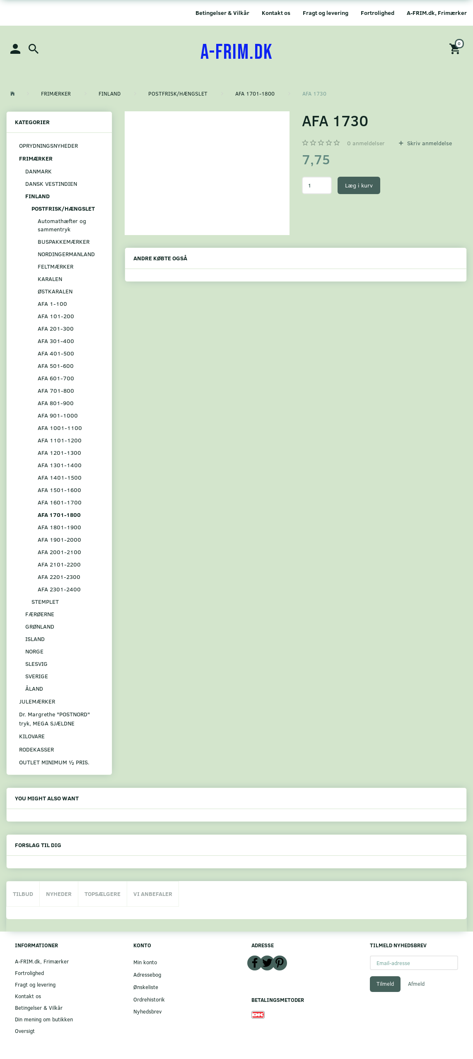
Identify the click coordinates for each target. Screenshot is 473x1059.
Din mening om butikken (44, 1019)
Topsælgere (102, 894)
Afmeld (416, 983)
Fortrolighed (377, 13)
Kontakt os (276, 13)
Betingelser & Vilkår (222, 13)
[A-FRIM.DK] (236, 52)
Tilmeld (385, 983)
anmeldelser (366, 143)
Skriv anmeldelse (428, 143)
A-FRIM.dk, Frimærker (437, 13)
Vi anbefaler (152, 894)
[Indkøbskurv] (456, 48)
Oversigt (25, 1030)
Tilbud (23, 894)
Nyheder (59, 894)
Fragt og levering (325, 13)
